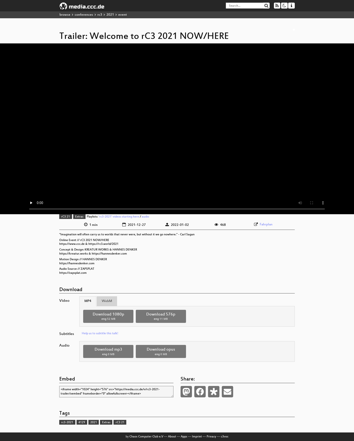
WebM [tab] (107, 301)
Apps (184, 436)
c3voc (224, 436)
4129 (81, 422)
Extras (79, 216)
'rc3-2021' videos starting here (119, 216)
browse (64, 15)
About (172, 436)
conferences (84, 15)
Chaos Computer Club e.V (146, 436)
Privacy (211, 436)
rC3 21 (65, 216)
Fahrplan (266, 225)
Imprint (197, 436)
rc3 (99, 15)
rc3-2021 (67, 422)
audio (145, 216)
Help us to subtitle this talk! (100, 333)
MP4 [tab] (87, 301)
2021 (110, 15)
